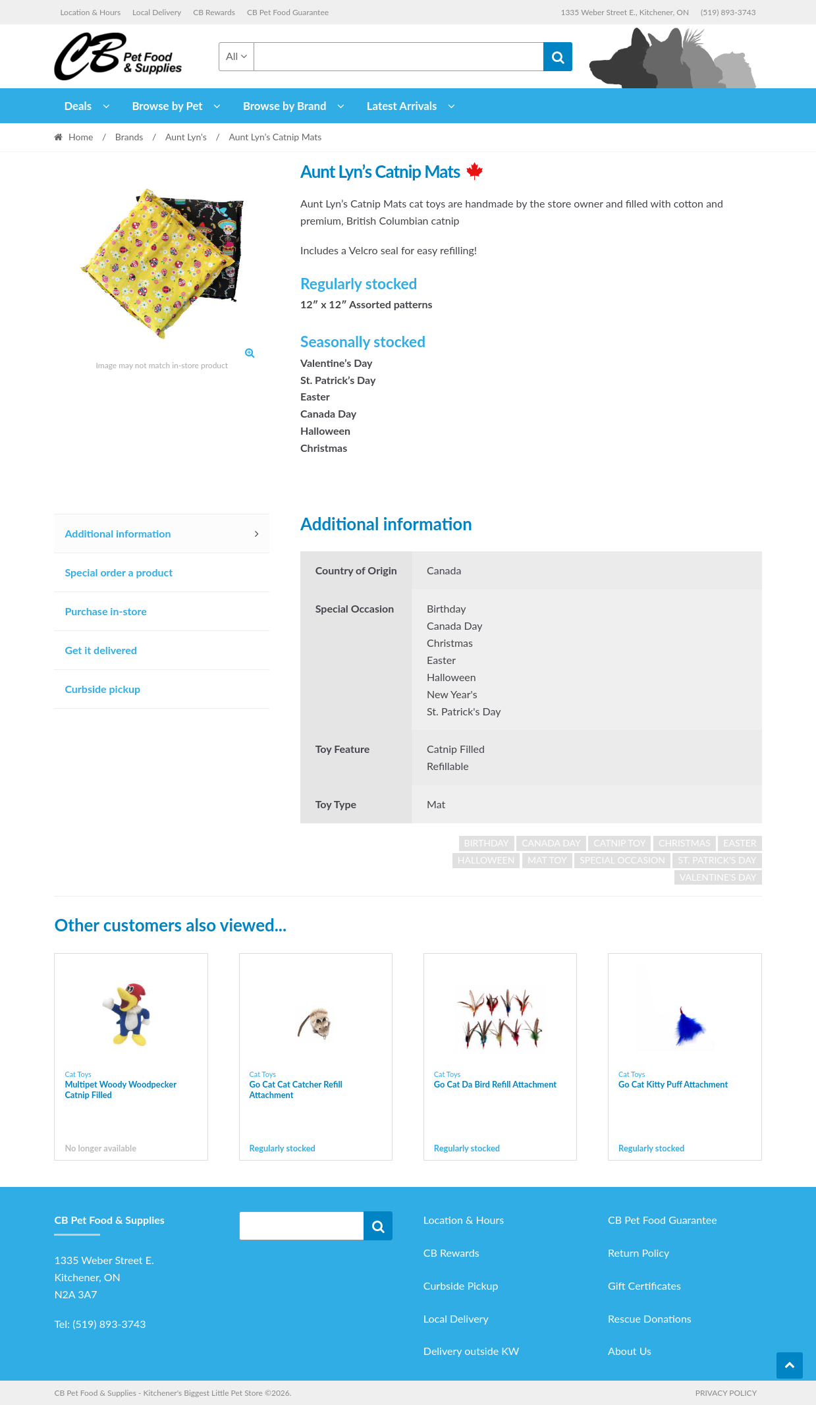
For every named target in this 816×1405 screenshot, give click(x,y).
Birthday (486, 842)
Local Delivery (156, 12)
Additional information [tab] (118, 533)
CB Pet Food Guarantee (288, 12)
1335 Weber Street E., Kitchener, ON (624, 12)
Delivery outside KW (471, 1350)
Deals (78, 106)
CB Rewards (214, 12)
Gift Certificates (644, 1285)
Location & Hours (90, 12)
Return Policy (638, 1252)
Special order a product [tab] (119, 572)
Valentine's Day (718, 877)
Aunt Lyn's (186, 136)
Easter (739, 842)
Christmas (685, 842)
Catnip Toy (619, 842)
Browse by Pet (167, 106)
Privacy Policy (726, 1393)
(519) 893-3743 (728, 12)
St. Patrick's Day (717, 860)
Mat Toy (547, 860)
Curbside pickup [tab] (102, 688)
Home (80, 136)
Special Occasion (622, 860)
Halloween (486, 860)
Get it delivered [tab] (101, 650)
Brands (129, 136)
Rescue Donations (650, 1318)
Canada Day (551, 842)
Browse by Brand (285, 106)
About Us (629, 1350)
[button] (249, 352)
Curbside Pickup (461, 1285)
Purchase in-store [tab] (105, 611)
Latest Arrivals (402, 106)
